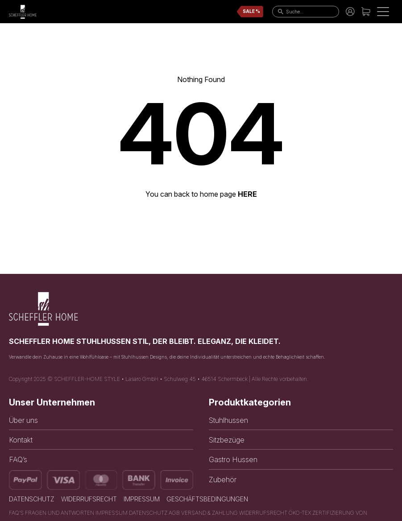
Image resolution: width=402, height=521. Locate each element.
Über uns (23, 420)
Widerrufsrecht (89, 499)
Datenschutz (31, 499)
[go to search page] (279, 11)
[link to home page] (23, 12)
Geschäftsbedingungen (207, 499)
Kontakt (21, 439)
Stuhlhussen (228, 420)
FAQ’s (18, 459)
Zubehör (222, 479)
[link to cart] (365, 11)
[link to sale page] (250, 11)
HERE (247, 194)
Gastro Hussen (233, 459)
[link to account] (350, 11)
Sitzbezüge (227, 439)
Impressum (142, 499)
